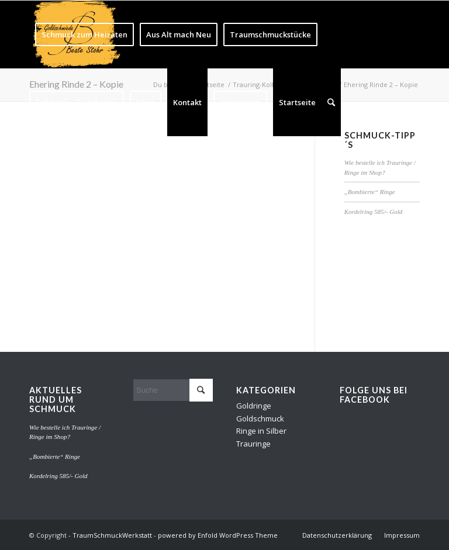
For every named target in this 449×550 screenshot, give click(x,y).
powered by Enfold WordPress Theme (218, 535)
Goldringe (253, 405)
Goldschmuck (260, 418)
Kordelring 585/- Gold (373, 211)
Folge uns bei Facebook (373, 394)
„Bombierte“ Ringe (369, 191)
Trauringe (253, 443)
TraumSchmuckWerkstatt (112, 535)
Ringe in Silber (261, 431)
